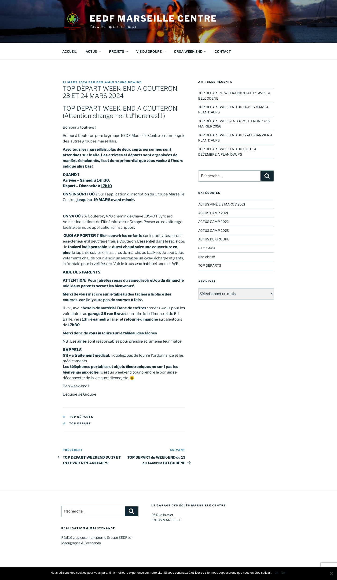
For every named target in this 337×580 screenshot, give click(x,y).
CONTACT (223, 51)
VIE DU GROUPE (151, 51)
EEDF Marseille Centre (153, 18)
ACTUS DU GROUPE (213, 239)
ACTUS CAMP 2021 (213, 213)
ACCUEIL (69, 51)
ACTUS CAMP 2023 (213, 230)
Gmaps (135, 222)
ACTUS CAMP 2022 (213, 222)
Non (283, 572)
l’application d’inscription (127, 194)
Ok (276, 572)
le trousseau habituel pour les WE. (150, 264)
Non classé (206, 257)
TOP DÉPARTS (81, 417)
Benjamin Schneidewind (119, 82)
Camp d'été (206, 248)
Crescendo (92, 543)
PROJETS (118, 51)
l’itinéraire (109, 222)
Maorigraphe (71, 543)
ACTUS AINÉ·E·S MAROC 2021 (221, 204)
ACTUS (93, 51)
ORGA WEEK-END (190, 51)
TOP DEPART (80, 423)
